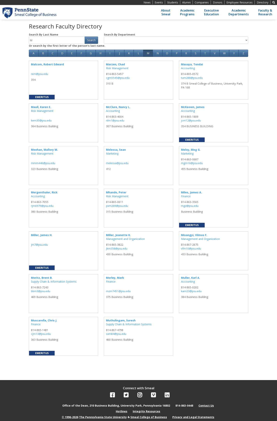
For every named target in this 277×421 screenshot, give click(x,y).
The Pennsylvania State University (103, 417)
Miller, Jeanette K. (118, 235)
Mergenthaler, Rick (44, 192)
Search (91, 40)
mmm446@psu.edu (43, 163)
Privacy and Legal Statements (193, 417)
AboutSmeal (165, 12)
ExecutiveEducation (211, 12)
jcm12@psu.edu (191, 120)
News (147, 2)
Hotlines (121, 411)
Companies (202, 2)
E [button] (72, 53)
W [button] (224, 53)
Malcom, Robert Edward (47, 64)
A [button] (33, 53)
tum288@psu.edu (192, 78)
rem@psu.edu (39, 74)
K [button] (129, 53)
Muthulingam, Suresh (121, 320)
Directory (262, 2)
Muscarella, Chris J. (44, 320)
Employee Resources (239, 2)
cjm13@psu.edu (41, 334)
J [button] (119, 53)
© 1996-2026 (70, 417)
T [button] (205, 53)
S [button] (195, 53)
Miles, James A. (191, 192)
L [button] (138, 53)
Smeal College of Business (148, 417)
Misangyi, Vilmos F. (194, 235)
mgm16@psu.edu (192, 163)
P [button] (177, 53)
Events (159, 2)
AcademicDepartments (239, 12)
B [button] (43, 53)
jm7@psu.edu (39, 244)
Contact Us (206, 405)
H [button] (100, 53)
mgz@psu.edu (190, 206)
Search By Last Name (43, 34)
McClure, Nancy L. (118, 107)
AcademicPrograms (187, 12)
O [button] (167, 53)
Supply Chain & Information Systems (54, 281)
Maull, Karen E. (41, 107)
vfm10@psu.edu (191, 248)
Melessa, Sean (116, 149)
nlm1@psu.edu (115, 120)
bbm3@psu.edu (40, 291)
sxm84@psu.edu (116, 334)
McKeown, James (192, 107)
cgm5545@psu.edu (118, 78)
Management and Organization (125, 239)
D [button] (62, 53)
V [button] (214, 53)
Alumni (186, 2)
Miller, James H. (41, 235)
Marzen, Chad (115, 64)
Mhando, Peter (116, 192)
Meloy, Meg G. (190, 149)
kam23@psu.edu (191, 291)
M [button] (148, 53)
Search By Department (119, 34)
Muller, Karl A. (190, 278)
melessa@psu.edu (117, 163)
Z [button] (243, 53)
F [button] (81, 53)
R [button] (186, 53)
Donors (217, 2)
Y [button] (234, 53)
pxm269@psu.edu (117, 206)
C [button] (52, 53)
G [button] (91, 53)
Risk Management (117, 68)
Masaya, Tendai (192, 64)
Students (172, 2)
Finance (186, 196)
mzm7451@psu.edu (118, 291)
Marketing (112, 153)
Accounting (188, 68)
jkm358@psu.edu (116, 248)
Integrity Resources (146, 411)
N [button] (158, 53)
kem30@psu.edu (41, 120)
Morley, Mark (115, 278)
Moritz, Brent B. (42, 278)
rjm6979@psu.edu (42, 206)
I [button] (109, 53)
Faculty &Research (265, 12)
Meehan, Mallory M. (44, 149)
